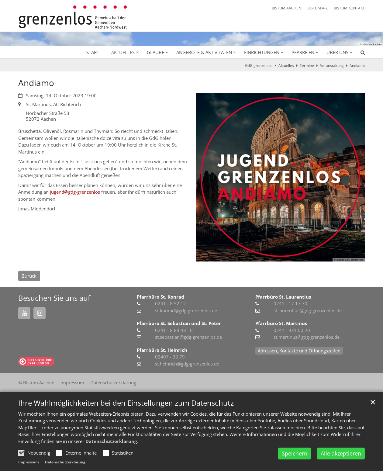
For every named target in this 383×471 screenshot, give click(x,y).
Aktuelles (286, 65)
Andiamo (357, 65)
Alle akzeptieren (341, 453)
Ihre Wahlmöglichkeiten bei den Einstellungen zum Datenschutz (126, 402)
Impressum (28, 462)
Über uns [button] (337, 52)
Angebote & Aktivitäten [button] (204, 52)
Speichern (294, 453)
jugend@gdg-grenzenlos (75, 192)
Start (92, 52)
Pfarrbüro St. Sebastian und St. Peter (179, 323)
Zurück (29, 276)
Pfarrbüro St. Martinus (281, 323)
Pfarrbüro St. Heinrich (162, 350)
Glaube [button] (155, 52)
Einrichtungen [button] (261, 52)
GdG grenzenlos (258, 65)
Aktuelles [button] (123, 52)
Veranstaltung (332, 65)
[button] (359, 53)
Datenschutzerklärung (111, 441)
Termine (307, 65)
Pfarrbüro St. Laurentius (283, 297)
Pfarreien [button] (303, 52)
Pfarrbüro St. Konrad (160, 297)
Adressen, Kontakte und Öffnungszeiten (299, 351)
